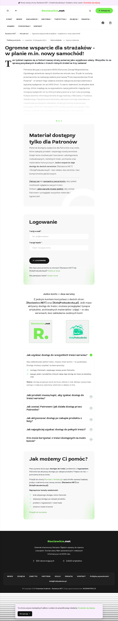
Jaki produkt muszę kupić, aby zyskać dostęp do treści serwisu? (55, 397)
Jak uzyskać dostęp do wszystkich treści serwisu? (57, 355)
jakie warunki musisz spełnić (50, 189)
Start (9, 19)
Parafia (85, 19)
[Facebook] (103, 22)
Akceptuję (24, 614)
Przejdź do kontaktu (38, 512)
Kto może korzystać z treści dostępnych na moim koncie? (56, 439)
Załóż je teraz (54, 271)
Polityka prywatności (100, 576)
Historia (45, 19)
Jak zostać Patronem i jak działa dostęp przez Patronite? (54, 408)
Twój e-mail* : (35, 231)
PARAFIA (70, 576)
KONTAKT (82, 576)
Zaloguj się (104, 11)
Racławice (31, 19)
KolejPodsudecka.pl (59, 581)
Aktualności (24, 34)
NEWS (11, 576)
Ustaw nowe (52, 276)
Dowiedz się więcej (92, 3)
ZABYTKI (34, 576)
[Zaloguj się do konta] (39, 261)
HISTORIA (47, 576)
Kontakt (38, 26)
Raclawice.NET (10, 34)
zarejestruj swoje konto (54, 181)
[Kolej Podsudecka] (110, 22)
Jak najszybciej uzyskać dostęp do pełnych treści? (56, 429)
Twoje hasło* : (35, 243)
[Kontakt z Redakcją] (53, 479)
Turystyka (60, 19)
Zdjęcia (73, 19)
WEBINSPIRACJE (89, 589)
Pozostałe (24, 26)
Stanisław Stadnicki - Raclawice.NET (49, 589)
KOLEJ (59, 576)
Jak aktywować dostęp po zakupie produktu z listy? (54, 420)
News (19, 19)
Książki (10, 26)
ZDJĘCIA (22, 576)
